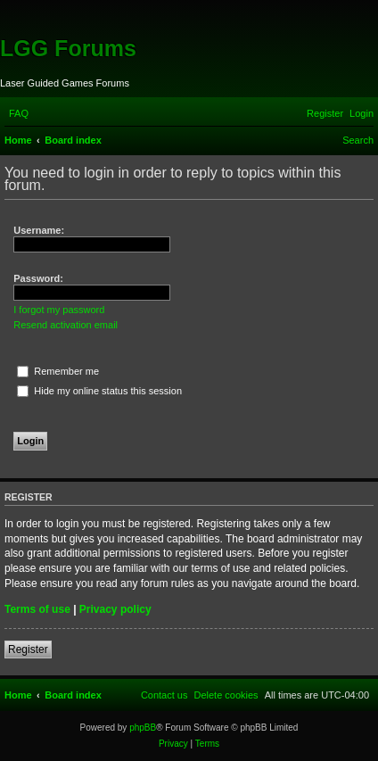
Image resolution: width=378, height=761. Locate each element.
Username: (38, 230)
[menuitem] (19, 113)
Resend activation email (65, 324)
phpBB (142, 727)
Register (28, 649)
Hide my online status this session (99, 390)
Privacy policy (115, 609)
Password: (38, 278)
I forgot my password (58, 309)
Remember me (58, 371)
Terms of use (37, 609)
